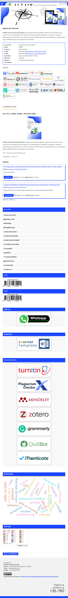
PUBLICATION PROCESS (11, 236)
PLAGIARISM (8, 248)
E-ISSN (6, 275)
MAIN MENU (7, 209)
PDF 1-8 (8, 177)
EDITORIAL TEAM (9, 219)
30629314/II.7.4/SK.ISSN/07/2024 (36, 51)
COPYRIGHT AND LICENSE (11, 244)
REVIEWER (7, 223)
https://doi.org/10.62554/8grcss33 (15, 153)
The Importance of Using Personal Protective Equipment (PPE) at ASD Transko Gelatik (33, 167)
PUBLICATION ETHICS (10, 231)
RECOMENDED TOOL (10, 360)
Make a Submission (10, 554)
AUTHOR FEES (8, 265)
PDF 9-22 (9, 195)
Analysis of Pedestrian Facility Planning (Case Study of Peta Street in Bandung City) (32, 185)
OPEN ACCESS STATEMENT (12, 240)
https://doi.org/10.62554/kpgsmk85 (17, 169)
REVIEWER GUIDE (9, 227)
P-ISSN (6, 291)
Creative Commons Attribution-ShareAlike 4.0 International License (39, 576)
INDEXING (7, 252)
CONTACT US (8, 269)
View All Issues (8, 199)
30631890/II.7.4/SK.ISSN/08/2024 (36, 53)
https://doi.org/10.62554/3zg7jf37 (16, 187)
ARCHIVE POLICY (9, 261)
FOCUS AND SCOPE (10, 215)
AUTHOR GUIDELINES (10, 257)
